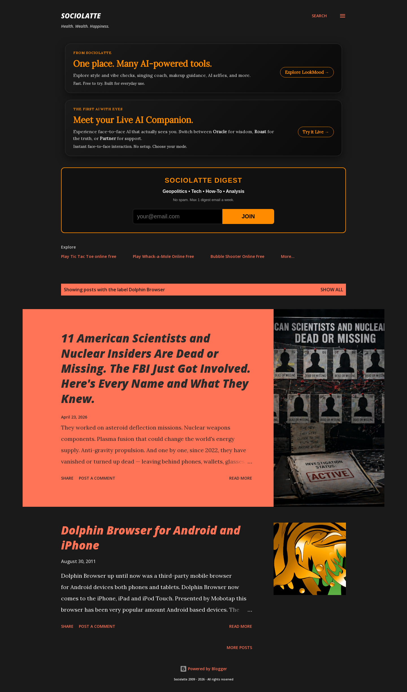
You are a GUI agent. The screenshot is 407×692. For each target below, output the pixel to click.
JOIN (248, 216)
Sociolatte (81, 15)
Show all (332, 289)
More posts (239, 647)
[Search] (319, 15)
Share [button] (67, 478)
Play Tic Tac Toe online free (88, 256)
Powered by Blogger (203, 668)
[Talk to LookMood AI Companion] (203, 128)
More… (288, 256)
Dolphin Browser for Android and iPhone (150, 537)
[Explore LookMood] (203, 68)
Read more (240, 478)
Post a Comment (97, 478)
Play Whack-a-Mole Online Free (163, 256)
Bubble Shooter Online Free (237, 256)
